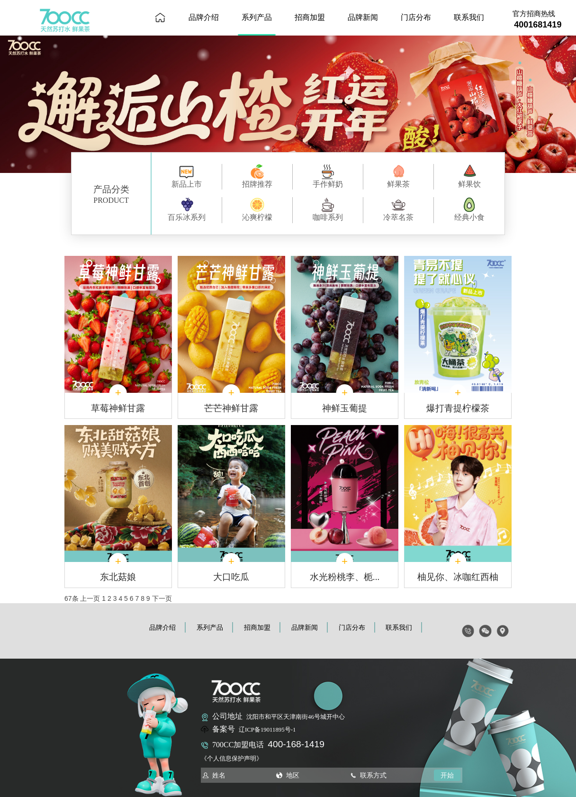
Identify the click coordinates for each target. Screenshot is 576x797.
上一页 (90, 598)
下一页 (162, 598)
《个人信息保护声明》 (231, 758)
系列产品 (257, 17)
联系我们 (469, 17)
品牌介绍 (204, 17)
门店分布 (416, 17)
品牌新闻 (363, 17)
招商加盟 (310, 17)
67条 (71, 598)
